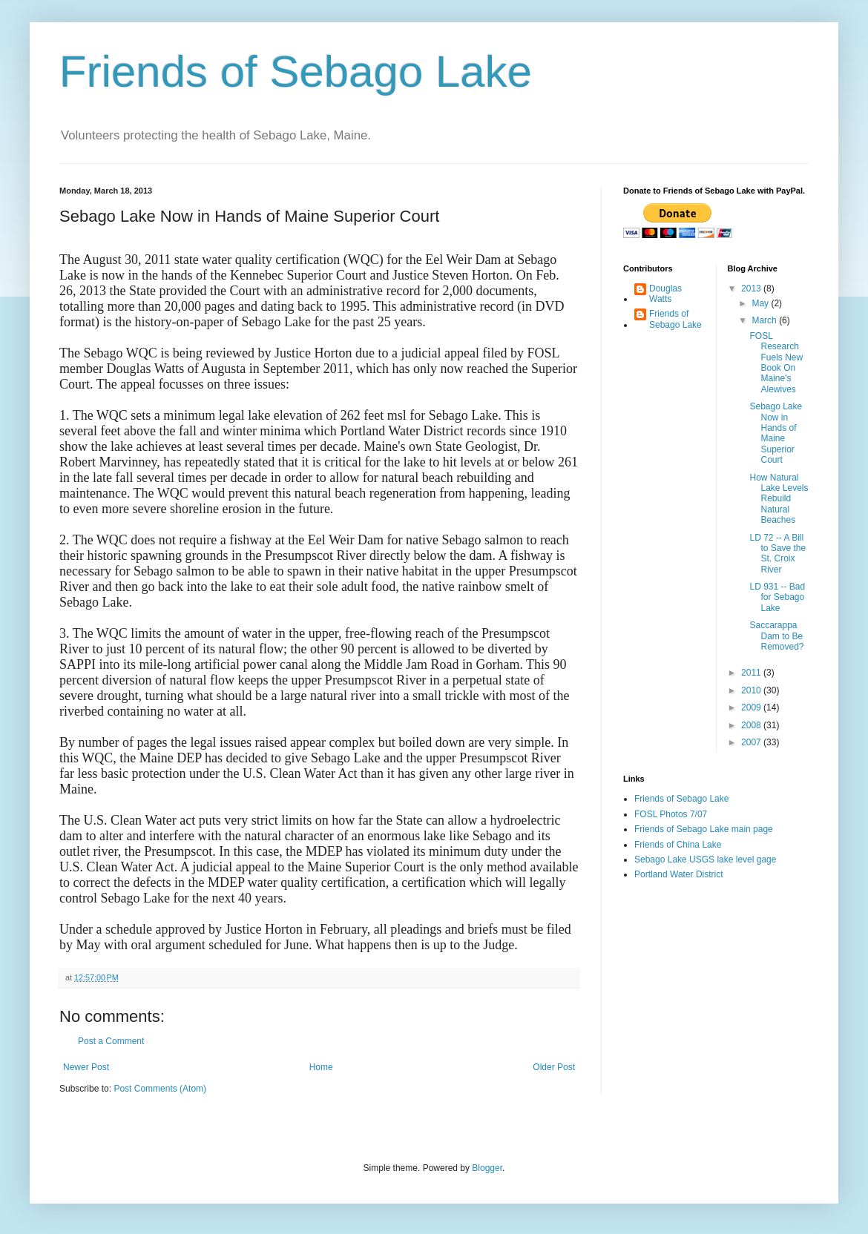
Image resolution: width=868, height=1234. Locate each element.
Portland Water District (678, 874)
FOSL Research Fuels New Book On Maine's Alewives (776, 363)
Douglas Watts (665, 293)
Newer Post (86, 1067)
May (761, 303)
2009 (752, 707)
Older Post (554, 1067)
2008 (752, 725)
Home (321, 1067)
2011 (752, 672)
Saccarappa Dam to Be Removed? (776, 636)
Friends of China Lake (677, 844)
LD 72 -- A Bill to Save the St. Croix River (777, 553)
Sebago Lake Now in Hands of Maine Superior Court (775, 433)
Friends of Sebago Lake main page (703, 829)
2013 (752, 288)
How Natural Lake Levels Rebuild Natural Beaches (778, 499)
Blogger (487, 1168)
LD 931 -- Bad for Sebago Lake (777, 597)
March (765, 320)
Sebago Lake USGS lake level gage (705, 859)
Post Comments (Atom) (160, 1088)
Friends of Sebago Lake (295, 71)
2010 (752, 690)
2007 (752, 742)
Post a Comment (111, 1041)
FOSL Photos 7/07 (670, 814)
